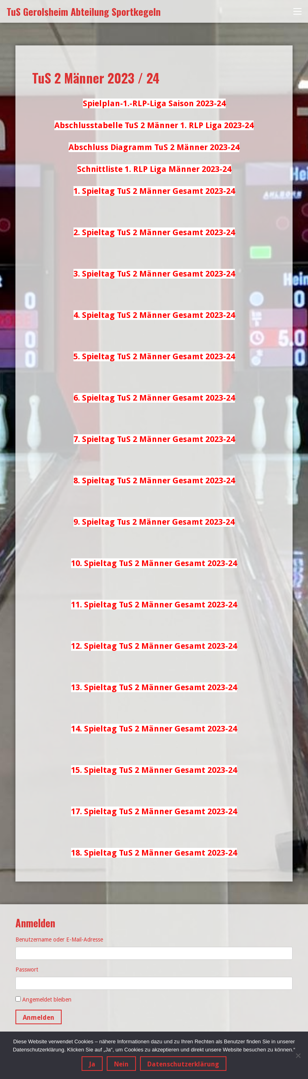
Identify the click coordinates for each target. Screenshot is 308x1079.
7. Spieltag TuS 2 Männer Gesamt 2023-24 (154, 439)
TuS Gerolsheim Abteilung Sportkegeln (83, 11)
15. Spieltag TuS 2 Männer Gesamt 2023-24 (154, 770)
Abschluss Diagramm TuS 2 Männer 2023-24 (154, 147)
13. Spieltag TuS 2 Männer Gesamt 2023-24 (154, 687)
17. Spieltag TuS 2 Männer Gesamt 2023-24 (154, 811)
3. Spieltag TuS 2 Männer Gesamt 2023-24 (154, 274)
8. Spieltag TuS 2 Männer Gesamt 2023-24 (154, 480)
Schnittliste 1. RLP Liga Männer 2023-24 (154, 169)
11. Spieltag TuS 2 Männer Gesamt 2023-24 (154, 604)
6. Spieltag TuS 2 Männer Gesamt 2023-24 (154, 398)
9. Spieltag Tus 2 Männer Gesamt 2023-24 (154, 522)
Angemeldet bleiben (46, 999)
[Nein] (298, 1055)
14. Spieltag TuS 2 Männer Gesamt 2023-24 (154, 729)
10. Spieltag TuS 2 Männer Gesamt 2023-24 (154, 563)
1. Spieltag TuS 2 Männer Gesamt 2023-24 (154, 191)
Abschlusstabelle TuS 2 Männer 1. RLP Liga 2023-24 (154, 125)
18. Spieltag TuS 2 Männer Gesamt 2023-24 (154, 853)
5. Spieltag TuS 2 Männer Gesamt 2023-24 (154, 356)
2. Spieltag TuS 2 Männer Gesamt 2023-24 (154, 232)
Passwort (26, 969)
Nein (121, 1064)
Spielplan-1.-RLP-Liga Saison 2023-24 (154, 103)
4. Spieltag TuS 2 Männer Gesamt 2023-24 (154, 315)
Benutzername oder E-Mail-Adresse (59, 939)
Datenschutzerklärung (183, 1064)
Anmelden (38, 1017)
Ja (92, 1064)
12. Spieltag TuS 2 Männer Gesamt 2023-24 (154, 646)
